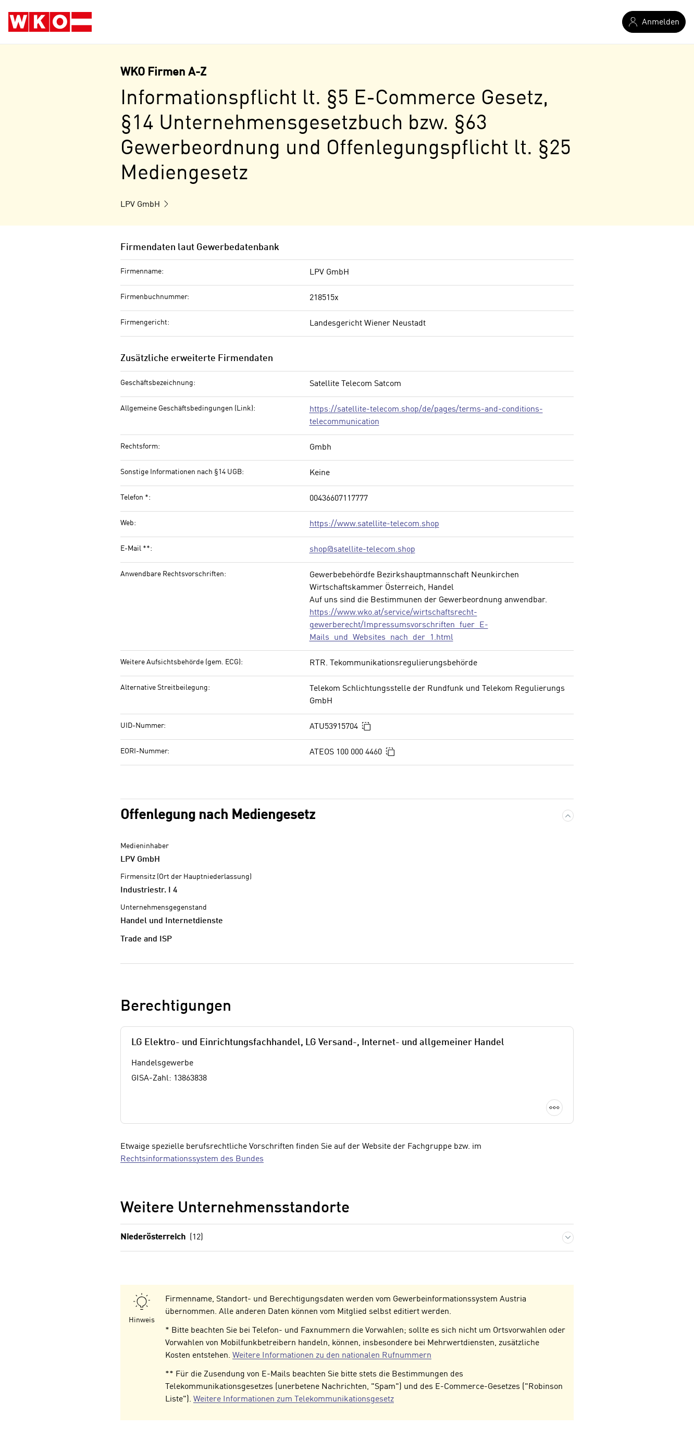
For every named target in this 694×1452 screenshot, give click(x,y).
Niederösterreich (161, 1238)
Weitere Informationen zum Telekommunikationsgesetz (293, 1399)
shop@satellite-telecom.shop (362, 549)
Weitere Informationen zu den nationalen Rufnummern (331, 1355)
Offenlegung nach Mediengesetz (217, 815)
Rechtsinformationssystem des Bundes (192, 1159)
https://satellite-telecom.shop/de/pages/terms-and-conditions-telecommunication (426, 415)
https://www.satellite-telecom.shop (374, 524)
